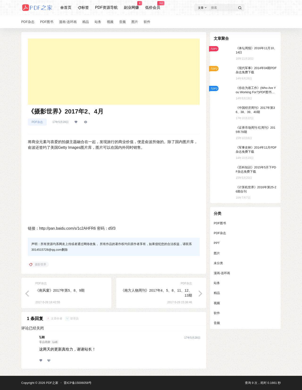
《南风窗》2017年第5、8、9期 (59, 290)
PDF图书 (220, 223)
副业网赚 (131, 5)
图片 (217, 253)
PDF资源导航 (106, 7)
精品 (217, 293)
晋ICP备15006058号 (78, 383)
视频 (217, 303)
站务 (217, 283)
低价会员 (152, 5)
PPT (217, 243)
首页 (65, 7)
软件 (217, 313)
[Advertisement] (114, 72)
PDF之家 (51, 383)
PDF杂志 (37, 122)
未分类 (218, 263)
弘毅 (42, 337)
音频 (217, 323)
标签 (83, 7)
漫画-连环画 (222, 273)
